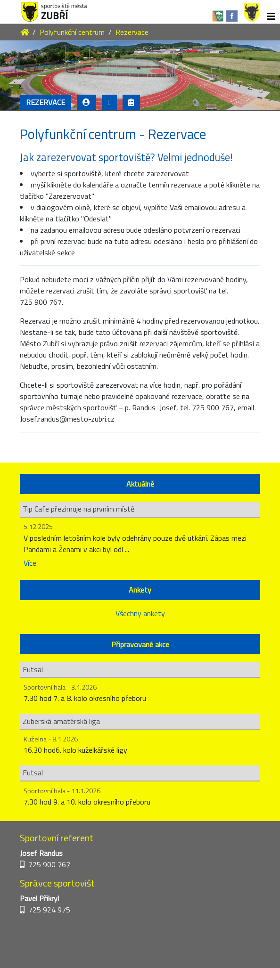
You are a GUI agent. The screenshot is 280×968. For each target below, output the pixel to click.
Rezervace (131, 32)
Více (30, 563)
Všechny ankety (140, 613)
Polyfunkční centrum (72, 32)
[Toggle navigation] (271, 16)
